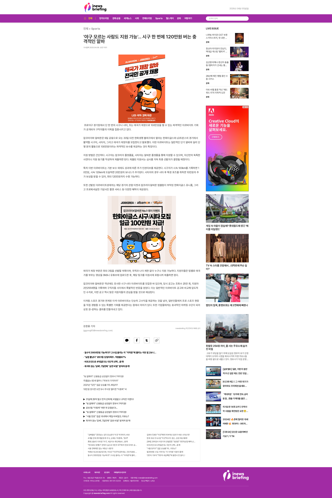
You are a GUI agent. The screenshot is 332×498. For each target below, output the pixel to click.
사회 (137, 18)
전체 (87, 18)
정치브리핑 (104, 18)
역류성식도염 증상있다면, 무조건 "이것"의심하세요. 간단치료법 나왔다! (112, 452)
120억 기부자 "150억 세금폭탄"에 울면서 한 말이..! (166, 455)
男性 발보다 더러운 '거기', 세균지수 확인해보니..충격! (108, 441)
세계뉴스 (128, 18)
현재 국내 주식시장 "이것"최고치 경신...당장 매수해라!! (167, 438)
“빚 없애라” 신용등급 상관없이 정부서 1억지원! (106, 412)
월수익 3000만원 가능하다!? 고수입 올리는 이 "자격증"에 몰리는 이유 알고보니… (120, 352)
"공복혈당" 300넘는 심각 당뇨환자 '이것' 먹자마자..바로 (109, 435)
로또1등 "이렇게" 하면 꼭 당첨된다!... (101, 407)
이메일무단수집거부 (120, 472)
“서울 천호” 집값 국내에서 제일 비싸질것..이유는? (107, 416)
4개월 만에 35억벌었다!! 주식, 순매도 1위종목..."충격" (108, 438)
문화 (179, 18)
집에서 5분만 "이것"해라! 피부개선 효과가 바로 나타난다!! (168, 435)
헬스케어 (170, 18)
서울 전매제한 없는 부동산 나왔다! (100, 448)
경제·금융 (116, 18)
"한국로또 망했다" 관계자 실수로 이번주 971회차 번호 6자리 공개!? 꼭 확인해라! (112, 445)
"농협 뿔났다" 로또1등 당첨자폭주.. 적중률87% (105, 357)
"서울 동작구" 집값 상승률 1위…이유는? (161, 448)
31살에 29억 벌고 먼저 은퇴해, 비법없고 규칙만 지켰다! (110, 399)
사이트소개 (86, 472)
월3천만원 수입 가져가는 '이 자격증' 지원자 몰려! (165, 452)
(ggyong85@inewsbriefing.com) (98, 330)
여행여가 (188, 18)
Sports (159, 18)
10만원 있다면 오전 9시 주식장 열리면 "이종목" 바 (105, 389)
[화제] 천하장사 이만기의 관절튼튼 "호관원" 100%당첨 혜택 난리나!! (171, 441)
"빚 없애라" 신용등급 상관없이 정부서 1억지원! (103, 376)
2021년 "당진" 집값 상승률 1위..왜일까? (100, 385)
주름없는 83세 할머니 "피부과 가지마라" (100, 380)
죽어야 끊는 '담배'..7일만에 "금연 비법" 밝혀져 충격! (107, 366)
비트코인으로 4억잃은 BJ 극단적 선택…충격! (104, 361)
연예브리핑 (147, 18)
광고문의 (107, 472)
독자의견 (97, 472)
